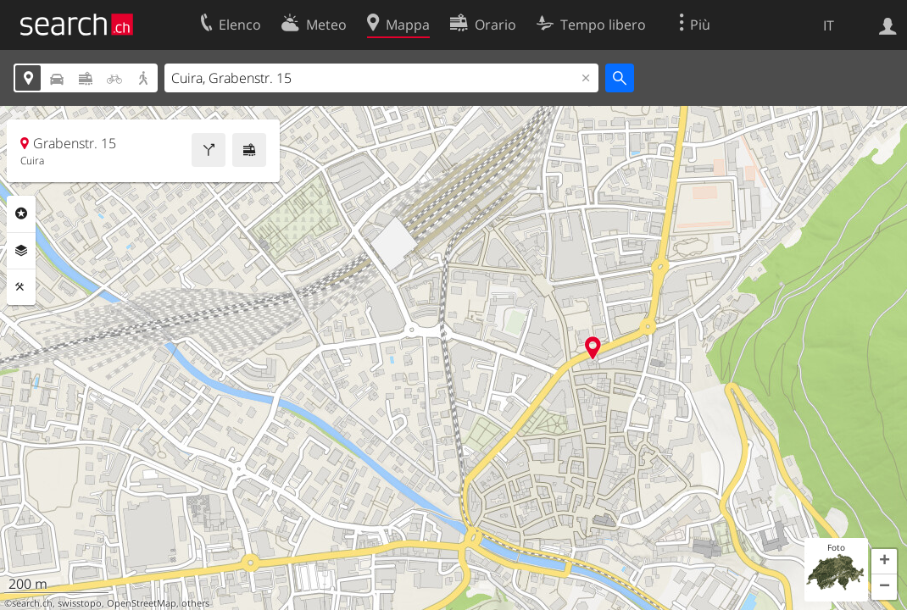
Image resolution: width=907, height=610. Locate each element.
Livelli (21, 251)
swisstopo (80, 603)
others (195, 603)
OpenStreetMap (141, 603)
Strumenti (21, 287)
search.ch (32, 603)
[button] (884, 561)
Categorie (21, 213)
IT (828, 25)
